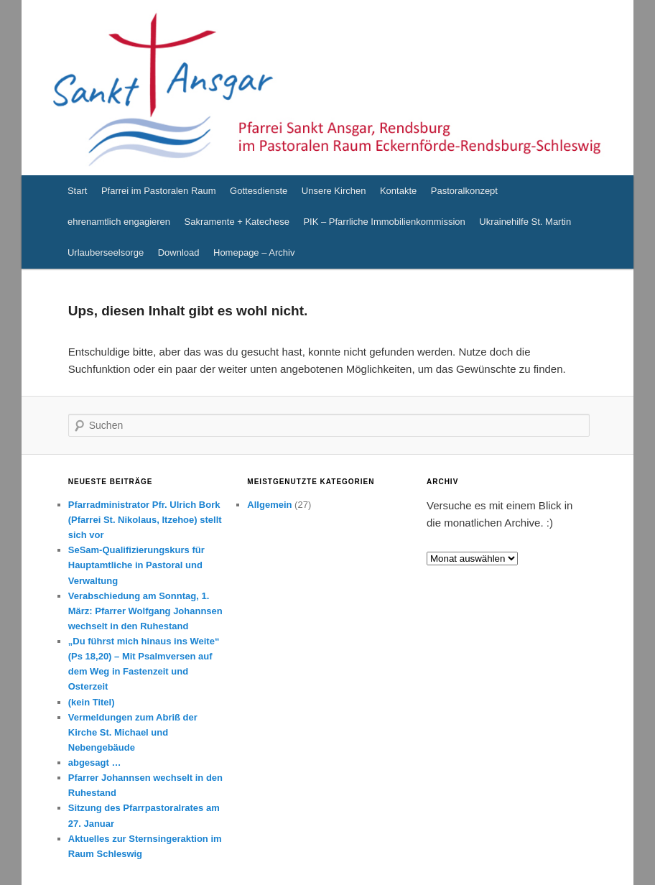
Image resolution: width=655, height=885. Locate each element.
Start (77, 190)
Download (179, 252)
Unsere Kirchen (334, 190)
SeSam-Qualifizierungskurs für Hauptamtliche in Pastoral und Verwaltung (136, 565)
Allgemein (269, 504)
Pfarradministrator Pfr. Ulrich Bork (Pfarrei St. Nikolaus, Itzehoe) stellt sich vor (145, 519)
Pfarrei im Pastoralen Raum (158, 190)
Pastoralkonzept (464, 190)
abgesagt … (94, 762)
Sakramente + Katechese (237, 221)
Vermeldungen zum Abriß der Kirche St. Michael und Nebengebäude (133, 732)
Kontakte (398, 190)
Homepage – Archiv (253, 252)
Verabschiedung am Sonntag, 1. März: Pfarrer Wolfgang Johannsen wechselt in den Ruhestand (145, 610)
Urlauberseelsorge (106, 252)
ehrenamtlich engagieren (119, 221)
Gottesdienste (258, 190)
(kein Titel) (91, 702)
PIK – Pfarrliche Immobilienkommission (384, 221)
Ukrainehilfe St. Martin (525, 221)
